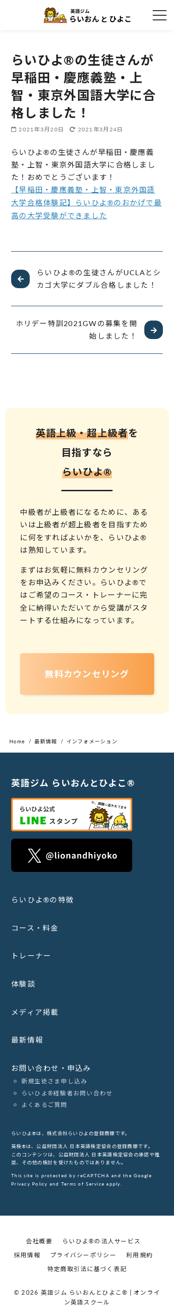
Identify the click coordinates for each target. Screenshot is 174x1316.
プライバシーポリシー (83, 1254)
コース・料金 (35, 928)
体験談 (23, 983)
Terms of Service (82, 1182)
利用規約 (139, 1254)
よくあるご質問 (44, 1104)
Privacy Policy (29, 1182)
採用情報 (27, 1254)
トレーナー (31, 956)
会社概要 (39, 1240)
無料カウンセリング (87, 674)
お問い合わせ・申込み (51, 1067)
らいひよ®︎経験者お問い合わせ (67, 1092)
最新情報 (27, 1039)
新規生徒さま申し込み (54, 1080)
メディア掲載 (35, 1011)
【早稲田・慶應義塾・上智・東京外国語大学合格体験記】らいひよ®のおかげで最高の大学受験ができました (86, 202)
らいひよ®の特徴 (42, 900)
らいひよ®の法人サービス (101, 1240)
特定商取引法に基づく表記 (87, 1268)
